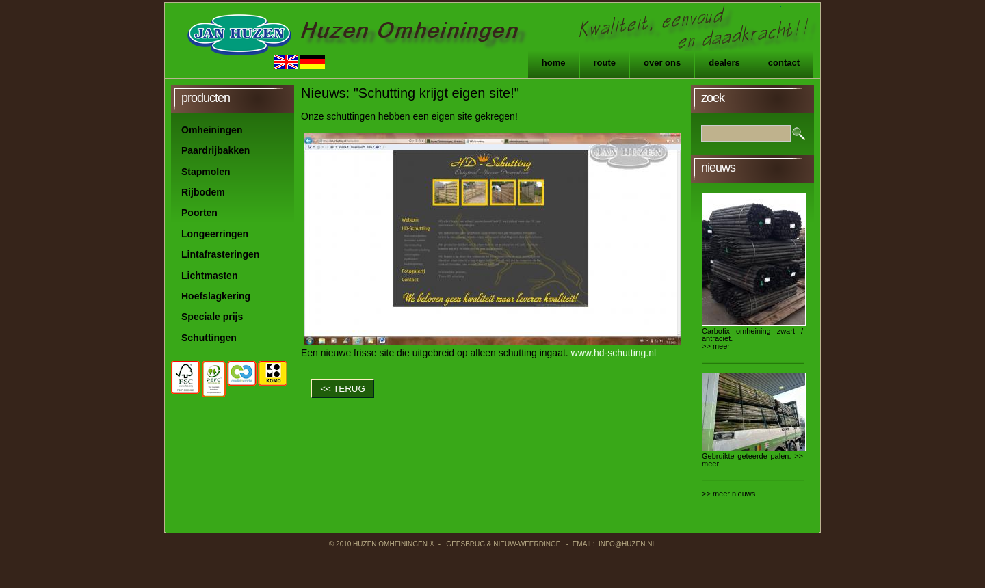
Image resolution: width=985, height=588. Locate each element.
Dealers (724, 62)
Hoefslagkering (215, 296)
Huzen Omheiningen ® (393, 544)
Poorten (199, 212)
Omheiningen (211, 129)
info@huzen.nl (627, 544)
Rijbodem (203, 192)
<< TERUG (342, 389)
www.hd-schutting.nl (614, 352)
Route (605, 62)
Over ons (662, 62)
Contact (784, 62)
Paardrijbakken (215, 150)
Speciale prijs (212, 316)
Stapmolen (206, 171)
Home (554, 62)
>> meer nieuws (728, 494)
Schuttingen (209, 337)
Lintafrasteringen (220, 254)
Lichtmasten (209, 275)
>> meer (716, 346)
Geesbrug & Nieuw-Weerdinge (504, 544)
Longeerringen (214, 233)
